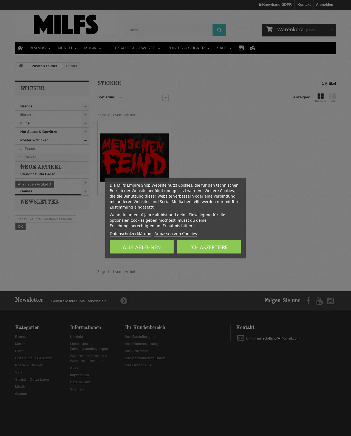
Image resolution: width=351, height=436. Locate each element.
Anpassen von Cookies (175, 233)
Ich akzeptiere (209, 247)
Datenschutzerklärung (130, 233)
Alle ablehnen (142, 247)
